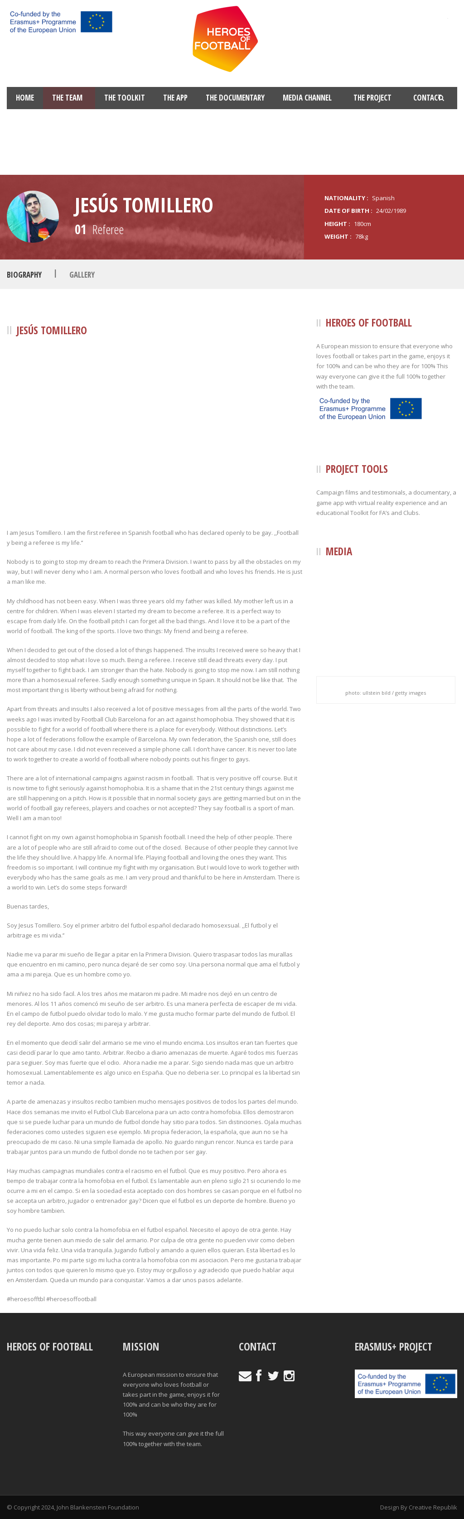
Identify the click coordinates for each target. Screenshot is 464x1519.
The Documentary (235, 97)
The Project (372, 97)
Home (25, 97)
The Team (67, 97)
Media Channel (307, 97)
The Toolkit (124, 97)
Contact (427, 97)
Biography (24, 274)
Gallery (82, 274)
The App (175, 97)
